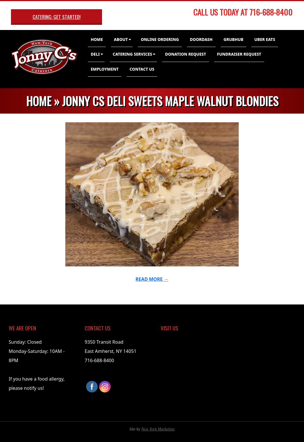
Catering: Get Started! (57, 16)
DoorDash (201, 39)
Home (97, 39)
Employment (104, 69)
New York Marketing (158, 429)
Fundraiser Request (239, 54)
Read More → (152, 279)
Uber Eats (264, 39)
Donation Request (185, 54)
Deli (95, 54)
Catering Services (132, 54)
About (121, 39)
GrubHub (234, 39)
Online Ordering (160, 39)
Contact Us (141, 69)
